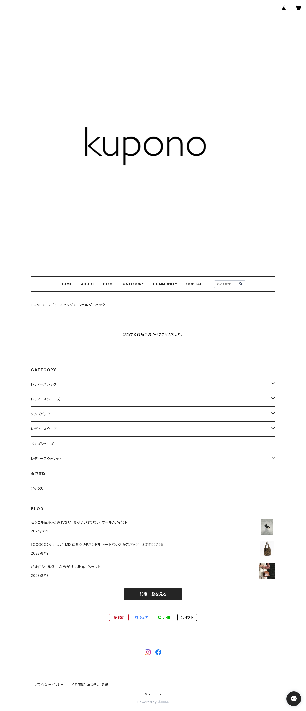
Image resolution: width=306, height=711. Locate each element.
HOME (66, 284)
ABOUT (87, 284)
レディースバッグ (60, 305)
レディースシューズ (45, 399)
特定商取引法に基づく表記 (89, 684)
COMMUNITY (165, 284)
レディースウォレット (46, 459)
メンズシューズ (42, 444)
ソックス (37, 488)
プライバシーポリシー (49, 684)
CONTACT (195, 284)
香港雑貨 (38, 473)
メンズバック (40, 414)
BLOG (108, 284)
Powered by (153, 702)
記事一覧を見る (153, 594)
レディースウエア (44, 429)
